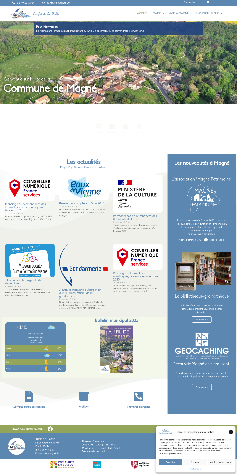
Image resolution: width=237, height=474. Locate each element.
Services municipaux (110, 132)
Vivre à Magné (180, 13)
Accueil (142, 13)
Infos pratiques (95, 132)
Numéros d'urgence (138, 406)
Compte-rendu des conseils (29, 406)
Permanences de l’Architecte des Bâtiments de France (135, 217)
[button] (230, 432)
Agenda (126, 132)
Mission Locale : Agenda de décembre (23, 282)
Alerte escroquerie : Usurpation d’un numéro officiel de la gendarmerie (80, 293)
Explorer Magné (209, 13)
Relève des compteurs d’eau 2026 (81, 203)
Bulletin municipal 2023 (116, 320)
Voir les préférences (220, 461)
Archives (84, 406)
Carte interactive (141, 132)
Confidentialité (196, 469)
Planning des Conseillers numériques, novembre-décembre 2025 (135, 276)
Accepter (170, 461)
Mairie (158, 13)
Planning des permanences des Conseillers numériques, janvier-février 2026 (26, 207)
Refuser (195, 461)
